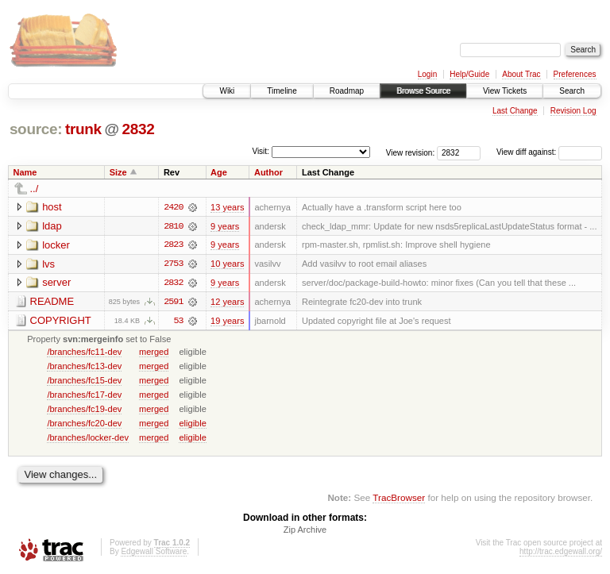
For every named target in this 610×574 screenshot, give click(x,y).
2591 (173, 302)
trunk (83, 129)
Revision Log (573, 110)
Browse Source (423, 91)
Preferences (575, 74)
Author (268, 172)
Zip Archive (305, 531)
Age (218, 172)
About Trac (521, 74)
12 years (227, 302)
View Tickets (505, 91)
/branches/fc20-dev (84, 424)
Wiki (226, 91)
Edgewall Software (154, 553)
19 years (227, 321)
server (56, 283)
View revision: (410, 152)
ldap (52, 226)
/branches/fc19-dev (84, 409)
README (52, 302)
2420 (173, 207)
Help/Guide (469, 74)
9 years (224, 226)
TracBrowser (399, 499)
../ (34, 189)
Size (118, 172)
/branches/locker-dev (88, 438)
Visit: (260, 151)
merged (153, 352)
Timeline (281, 91)
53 (178, 321)
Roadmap (347, 91)
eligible (192, 424)
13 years (227, 207)
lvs (48, 264)
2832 (138, 129)
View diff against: (549, 152)
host (52, 207)
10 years (227, 264)
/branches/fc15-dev (84, 381)
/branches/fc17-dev (84, 395)
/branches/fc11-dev (84, 352)
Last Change (515, 110)
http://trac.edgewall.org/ (560, 553)
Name (25, 172)
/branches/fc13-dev (84, 367)
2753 (173, 264)
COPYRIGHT (60, 321)
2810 (173, 226)
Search (572, 91)
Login (427, 74)
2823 (173, 245)
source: (36, 129)
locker (56, 245)
